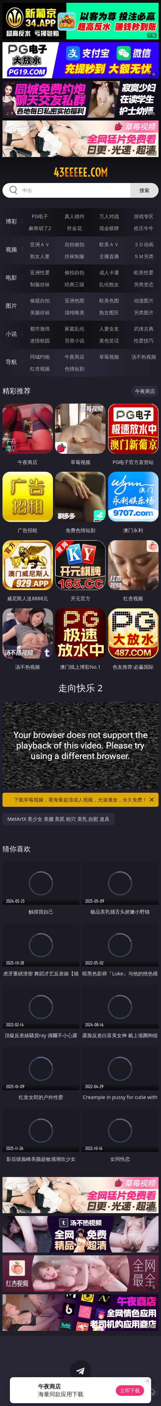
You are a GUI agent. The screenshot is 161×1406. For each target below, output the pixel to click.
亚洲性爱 (40, 272)
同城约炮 (40, 356)
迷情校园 (40, 340)
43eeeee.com (80, 172)
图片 (11, 305)
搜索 (144, 190)
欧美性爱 (144, 272)
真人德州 (74, 216)
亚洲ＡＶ (40, 244)
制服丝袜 (40, 284)
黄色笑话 (109, 340)
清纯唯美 (74, 312)
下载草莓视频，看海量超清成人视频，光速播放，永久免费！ (84, 800)
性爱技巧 (144, 340)
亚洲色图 (74, 300)
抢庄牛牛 (144, 228)
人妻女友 (109, 328)
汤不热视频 (143, 356)
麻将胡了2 (40, 228)
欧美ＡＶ (109, 244)
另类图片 (144, 312)
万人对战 (109, 216)
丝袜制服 (74, 256)
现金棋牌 (109, 228)
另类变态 (144, 284)
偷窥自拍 (40, 300)
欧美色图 (109, 300)
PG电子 (40, 216)
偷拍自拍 (74, 272)
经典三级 (74, 284)
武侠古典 (144, 328)
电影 (11, 277)
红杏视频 (40, 368)
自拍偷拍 (74, 244)
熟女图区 (109, 312)
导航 (11, 362)
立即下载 (130, 1390)
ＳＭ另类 (144, 256)
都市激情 (40, 328)
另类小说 (74, 340)
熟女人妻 (40, 256)
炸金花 (74, 228)
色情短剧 (74, 368)
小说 (11, 334)
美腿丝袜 (40, 312)
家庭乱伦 (74, 328)
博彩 (11, 221)
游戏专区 (144, 216)
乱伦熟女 (109, 284)
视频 (11, 249)
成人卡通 (109, 272)
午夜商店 (74, 356)
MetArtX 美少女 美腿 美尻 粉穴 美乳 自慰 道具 (58, 819)
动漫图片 (144, 300)
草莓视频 (109, 356)
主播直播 (109, 256)
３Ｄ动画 (144, 244)
